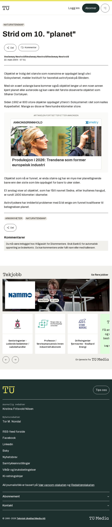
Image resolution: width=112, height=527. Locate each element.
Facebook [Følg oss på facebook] (9, 437)
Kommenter (28, 47)
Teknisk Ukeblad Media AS (31, 518)
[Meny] (105, 8)
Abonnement (56, 496)
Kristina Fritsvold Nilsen (18, 408)
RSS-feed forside (14, 431)
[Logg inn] (74, 8)
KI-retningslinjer (13, 476)
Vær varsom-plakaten (52, 485)
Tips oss (101, 390)
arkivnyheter (13, 218)
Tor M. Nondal (12, 421)
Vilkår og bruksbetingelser (19, 469)
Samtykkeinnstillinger (16, 463)
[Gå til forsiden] (6, 8)
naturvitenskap (14, 25)
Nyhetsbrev (10, 457)
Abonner (90, 8)
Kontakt (56, 505)
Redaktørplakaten (82, 485)
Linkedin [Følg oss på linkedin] (8, 444)
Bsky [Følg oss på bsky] (6, 450)
